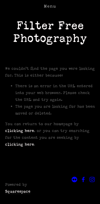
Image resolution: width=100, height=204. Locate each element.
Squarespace (17, 191)
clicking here (19, 130)
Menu (50, 6)
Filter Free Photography (50, 32)
